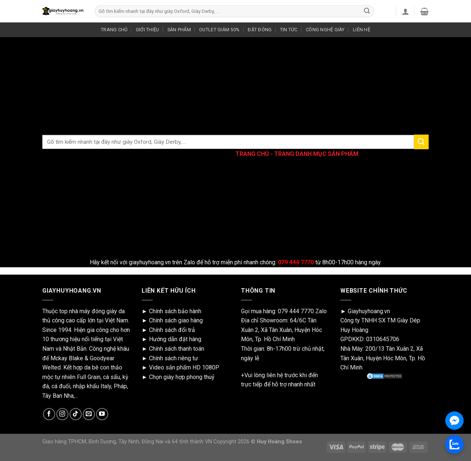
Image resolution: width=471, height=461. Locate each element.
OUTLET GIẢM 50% (219, 29)
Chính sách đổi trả (172, 329)
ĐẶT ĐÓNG (260, 29)
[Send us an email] (89, 414)
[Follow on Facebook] (49, 414)
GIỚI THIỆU (147, 29)
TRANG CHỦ (114, 29)
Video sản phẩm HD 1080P (184, 367)
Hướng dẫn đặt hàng (175, 339)
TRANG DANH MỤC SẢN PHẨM (316, 153)
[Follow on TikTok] (76, 414)
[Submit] (367, 11)
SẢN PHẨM (179, 29)
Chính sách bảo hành (175, 311)
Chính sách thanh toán (176, 348)
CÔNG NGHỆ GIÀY (325, 29)
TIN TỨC (289, 29)
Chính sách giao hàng (176, 320)
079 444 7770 (296, 311)
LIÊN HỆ (361, 29)
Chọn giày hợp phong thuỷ (182, 377)
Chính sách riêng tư (173, 358)
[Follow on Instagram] (62, 414)
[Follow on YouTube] (102, 414)
